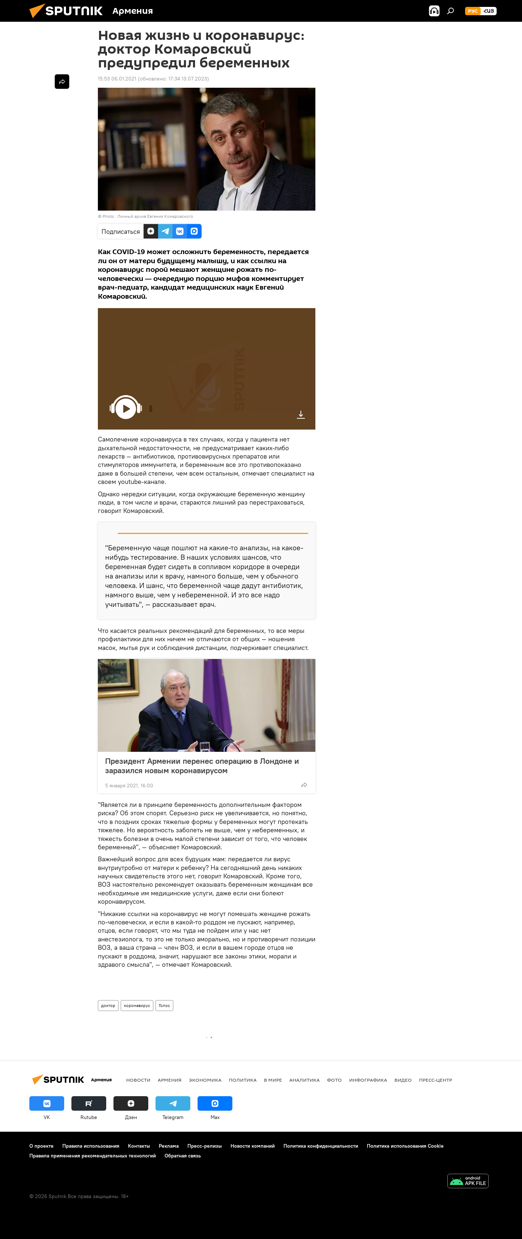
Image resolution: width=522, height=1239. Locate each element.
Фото (334, 1080)
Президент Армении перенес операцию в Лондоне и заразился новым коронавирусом (202, 765)
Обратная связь (183, 1155)
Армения (170, 1080)
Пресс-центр (435, 1080)
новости (138, 1080)
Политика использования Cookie (405, 1146)
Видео (403, 1080)
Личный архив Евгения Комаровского (155, 216)
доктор (108, 1005)
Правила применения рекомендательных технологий (92, 1155)
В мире (273, 1080)
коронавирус (137, 1005)
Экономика (205, 1080)
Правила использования (90, 1146)
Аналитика (304, 1080)
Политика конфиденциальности (320, 1146)
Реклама (169, 1146)
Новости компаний (253, 1146)
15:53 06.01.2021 (117, 78)
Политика (243, 1080)
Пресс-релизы (204, 1146)
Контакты (139, 1146)
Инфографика (368, 1080)
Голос (164, 1005)
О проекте (41, 1146)
